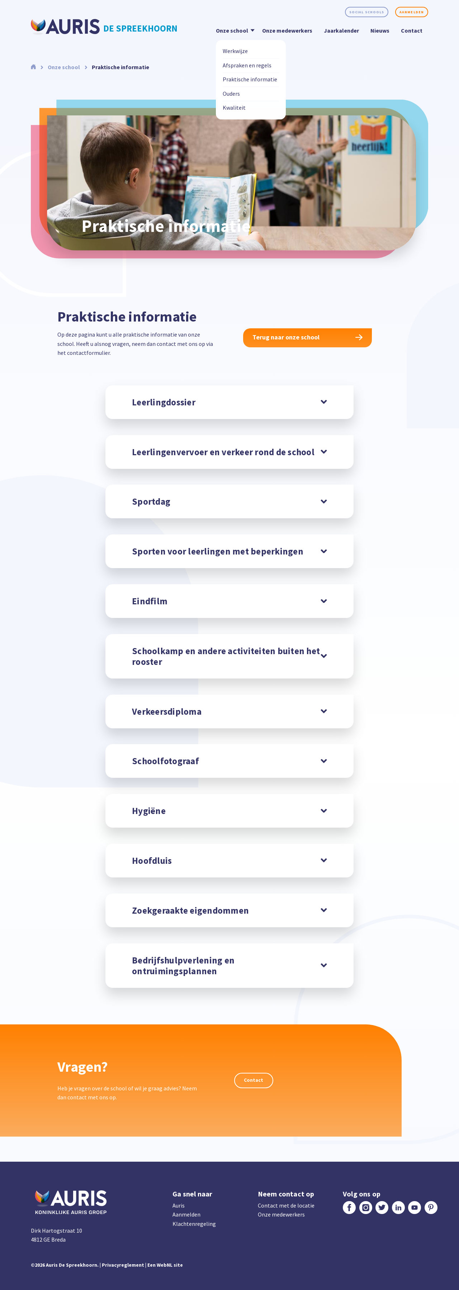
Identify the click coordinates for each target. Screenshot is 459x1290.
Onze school (234, 30)
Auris (178, 1205)
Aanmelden (411, 12)
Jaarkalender (341, 30)
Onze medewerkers (287, 30)
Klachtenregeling (194, 1223)
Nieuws (379, 30)
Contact (411, 30)
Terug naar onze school (307, 337)
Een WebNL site (165, 1265)
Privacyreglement (123, 1265)
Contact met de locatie (286, 1205)
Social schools (366, 12)
